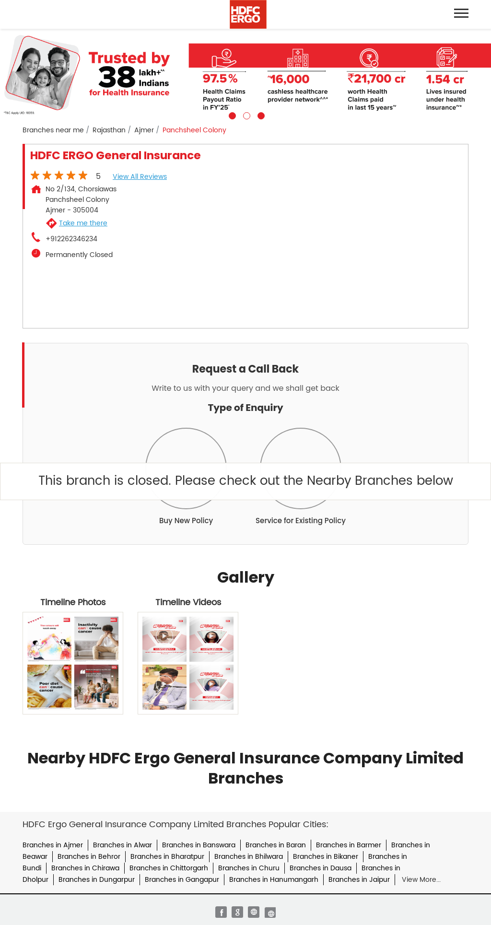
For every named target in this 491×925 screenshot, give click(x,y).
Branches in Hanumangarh (273, 879)
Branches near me (53, 130)
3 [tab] (259, 114)
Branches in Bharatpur (167, 856)
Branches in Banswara (198, 845)
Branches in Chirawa (85, 868)
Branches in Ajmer (53, 845)
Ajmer (144, 130)
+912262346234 (71, 239)
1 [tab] (231, 114)
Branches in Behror (89, 856)
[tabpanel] (245, 74)
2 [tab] (245, 114)
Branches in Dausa (320, 868)
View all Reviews (140, 176)
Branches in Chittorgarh (168, 868)
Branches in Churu (249, 868)
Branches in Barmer (348, 845)
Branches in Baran (276, 845)
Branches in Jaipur (359, 879)
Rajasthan (109, 130)
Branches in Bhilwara (248, 856)
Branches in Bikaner (325, 856)
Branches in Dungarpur (96, 879)
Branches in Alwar (122, 845)
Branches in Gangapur (182, 879)
